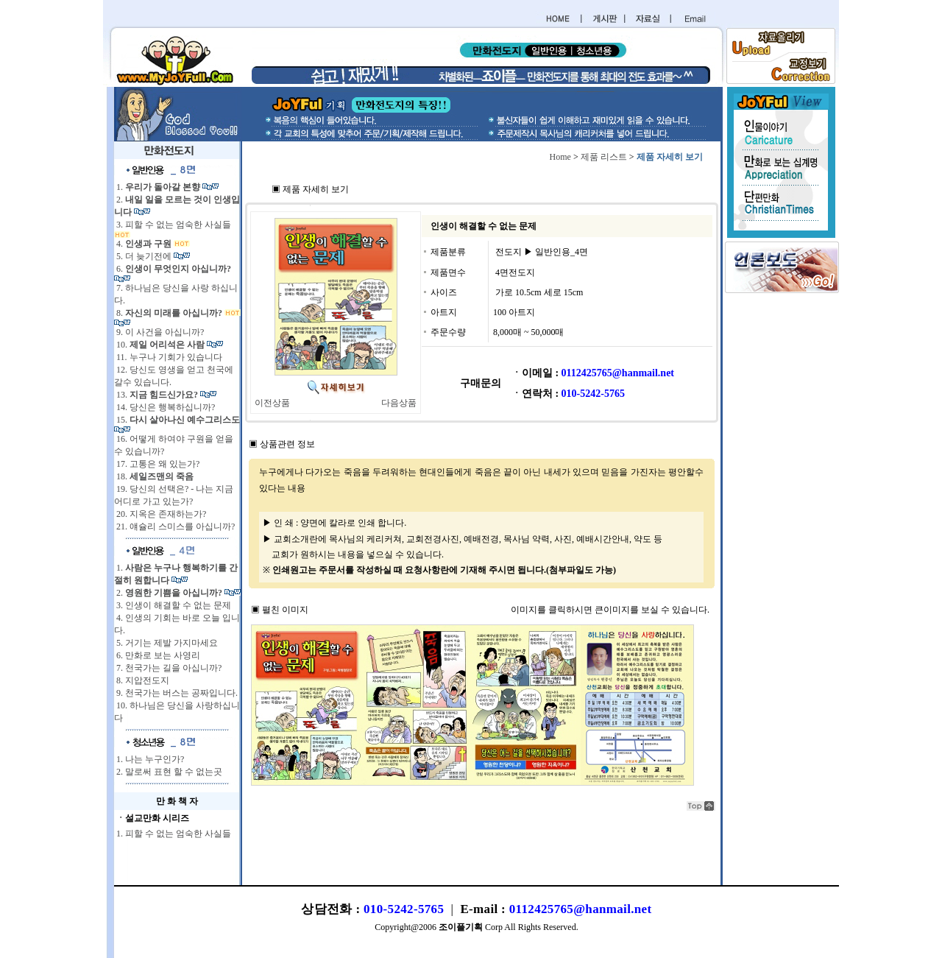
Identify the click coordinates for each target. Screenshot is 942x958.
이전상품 (272, 403)
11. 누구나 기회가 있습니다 (168, 357)
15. (177, 420)
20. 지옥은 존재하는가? (160, 514)
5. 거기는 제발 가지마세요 (166, 643)
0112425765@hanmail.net (580, 909)
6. (172, 269)
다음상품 (399, 403)
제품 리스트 (604, 157)
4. (144, 244)
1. (158, 187)
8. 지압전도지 (141, 680)
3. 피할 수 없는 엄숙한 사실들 (172, 224)
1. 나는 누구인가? (149, 759)
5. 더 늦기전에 (144, 256)
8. (169, 313)
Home (560, 157)
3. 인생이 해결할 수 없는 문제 (172, 605)
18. (154, 476)
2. (169, 593)
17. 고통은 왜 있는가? (156, 464)
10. (160, 344)
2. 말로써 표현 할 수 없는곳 (168, 772)
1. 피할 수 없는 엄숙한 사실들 (172, 833)
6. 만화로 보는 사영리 (157, 655)
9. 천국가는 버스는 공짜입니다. (176, 693)
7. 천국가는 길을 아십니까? (168, 668)
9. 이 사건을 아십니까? (159, 332)
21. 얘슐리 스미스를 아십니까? (174, 526)
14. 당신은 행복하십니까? (164, 407)
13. (157, 395)
